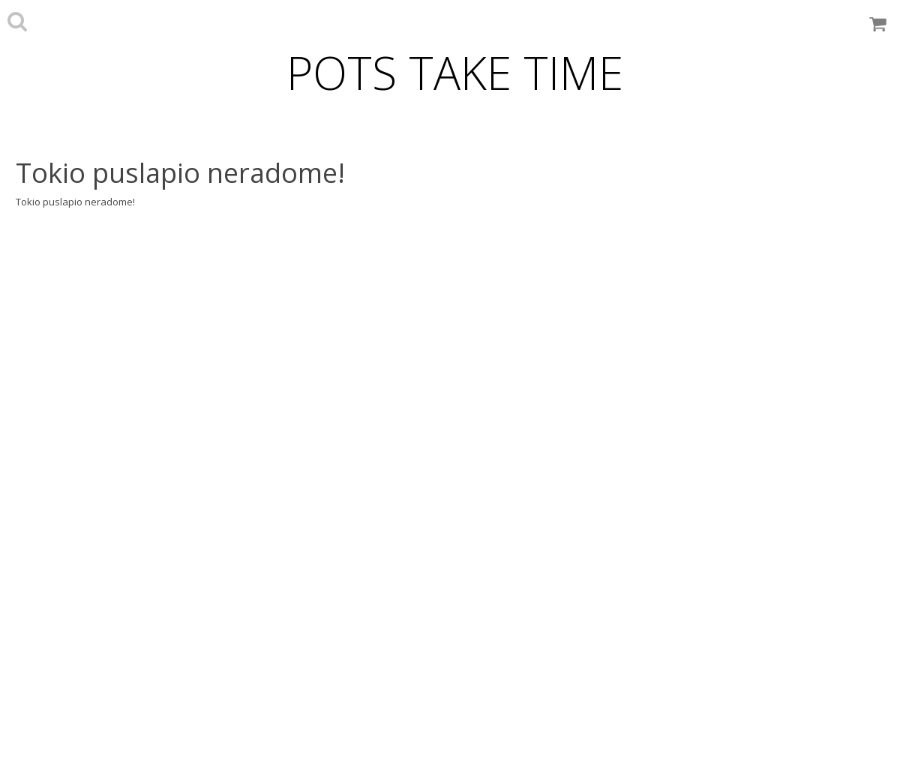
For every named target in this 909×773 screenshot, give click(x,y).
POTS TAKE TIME (454, 72)
